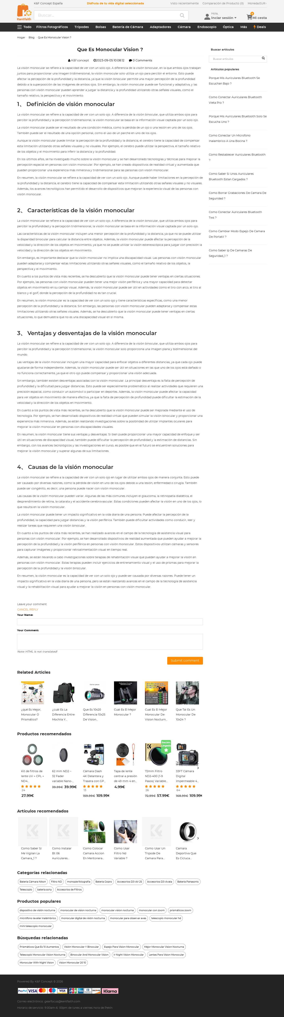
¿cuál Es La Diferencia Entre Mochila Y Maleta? (63, 715)
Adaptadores (160, 27)
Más (243, 27)
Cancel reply (27, 609)
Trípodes (82, 27)
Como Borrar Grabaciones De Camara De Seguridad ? (237, 196)
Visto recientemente (184, 3)
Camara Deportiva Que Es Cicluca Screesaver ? (186, 854)
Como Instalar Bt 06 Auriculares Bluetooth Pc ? (62, 854)
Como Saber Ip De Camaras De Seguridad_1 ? (230, 253)
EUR (257, 3)
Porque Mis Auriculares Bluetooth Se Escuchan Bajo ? (234, 81)
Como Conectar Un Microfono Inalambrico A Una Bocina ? (229, 138)
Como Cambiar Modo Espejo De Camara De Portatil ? (237, 234)
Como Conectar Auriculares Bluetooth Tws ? (235, 215)
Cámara (184, 27)
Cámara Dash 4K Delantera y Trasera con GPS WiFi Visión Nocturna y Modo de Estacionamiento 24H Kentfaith (94, 777)
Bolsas (100, 27)
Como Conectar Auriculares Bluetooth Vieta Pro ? (235, 100)
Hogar (21, 37)
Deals (260, 27)
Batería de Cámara (127, 27)
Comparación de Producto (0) (223, 3)
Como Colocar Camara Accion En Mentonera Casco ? (93, 854)
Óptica (228, 27)
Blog (32, 37)
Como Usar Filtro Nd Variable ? (122, 853)
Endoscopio (206, 27)
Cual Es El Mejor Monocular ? (125, 712)
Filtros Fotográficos (52, 27)
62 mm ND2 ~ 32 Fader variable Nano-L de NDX (63, 777)
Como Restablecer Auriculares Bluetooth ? (237, 157)
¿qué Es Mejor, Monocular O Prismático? (31, 714)
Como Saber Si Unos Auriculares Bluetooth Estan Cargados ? (231, 177)
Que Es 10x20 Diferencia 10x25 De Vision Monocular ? (94, 715)
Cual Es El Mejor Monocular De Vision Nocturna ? (156, 715)
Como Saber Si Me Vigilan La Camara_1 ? (31, 853)
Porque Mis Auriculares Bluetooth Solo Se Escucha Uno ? (238, 119)
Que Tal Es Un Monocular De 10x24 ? (185, 714)
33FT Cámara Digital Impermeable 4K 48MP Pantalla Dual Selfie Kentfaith (187, 777)
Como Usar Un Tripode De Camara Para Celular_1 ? (155, 854)
